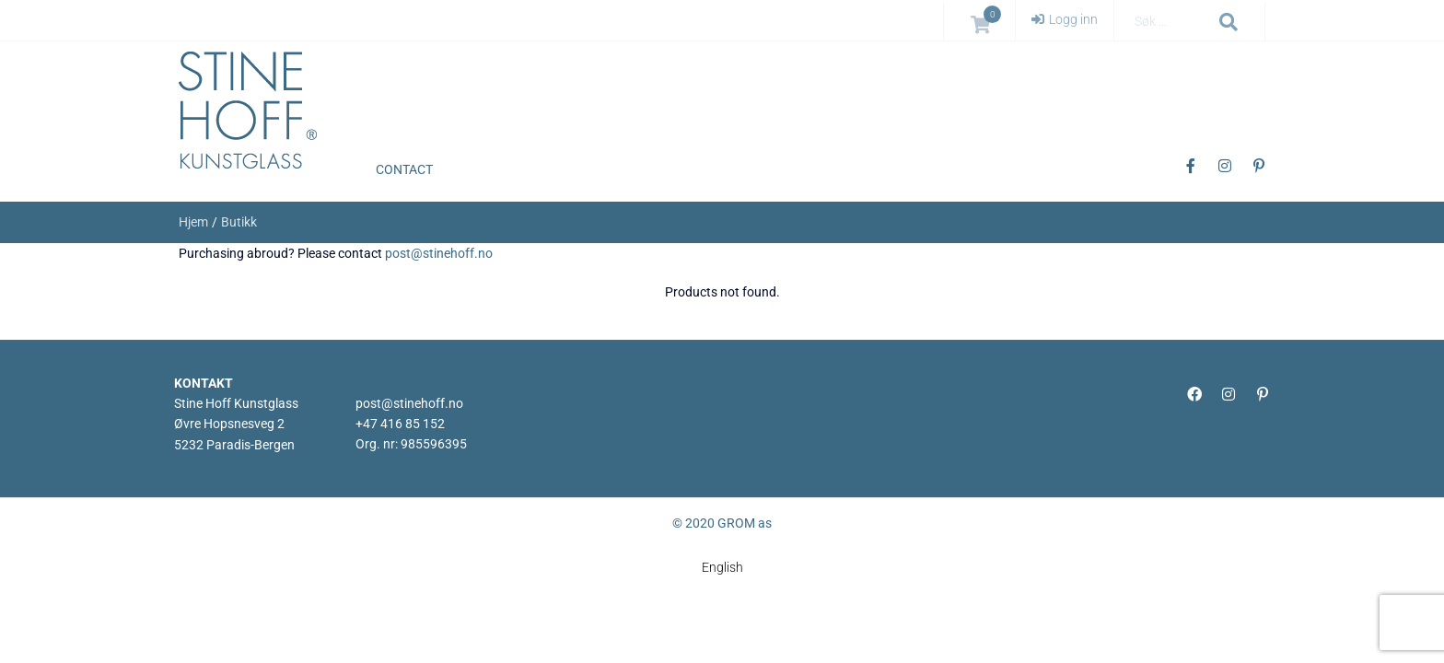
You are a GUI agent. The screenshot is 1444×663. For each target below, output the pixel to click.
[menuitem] (722, 567)
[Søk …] (1169, 22)
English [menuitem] (722, 568)
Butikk (239, 222)
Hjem (193, 222)
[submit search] (1229, 22)
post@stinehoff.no (439, 253)
